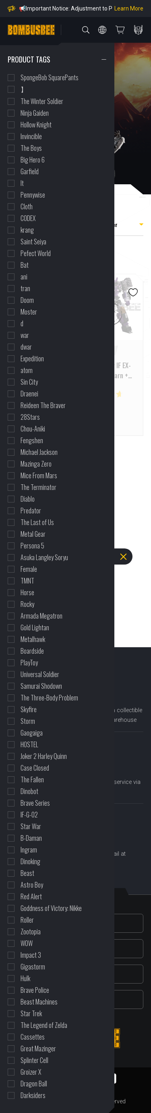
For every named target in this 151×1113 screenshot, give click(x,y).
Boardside (32, 651)
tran (25, 288)
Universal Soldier (40, 674)
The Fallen (32, 779)
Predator (31, 510)
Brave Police (35, 990)
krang (27, 230)
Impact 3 (31, 955)
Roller (27, 920)
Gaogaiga (32, 733)
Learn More (128, 8)
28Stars (30, 417)
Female (29, 569)
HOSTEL (29, 744)
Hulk (25, 978)
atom (27, 370)
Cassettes (33, 1037)
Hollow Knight (36, 124)
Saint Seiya (33, 241)
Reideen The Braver (43, 405)
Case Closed (35, 768)
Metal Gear (33, 534)
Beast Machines (39, 1002)
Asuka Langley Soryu (44, 557)
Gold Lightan (35, 627)
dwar (26, 347)
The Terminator (38, 487)
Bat (25, 265)
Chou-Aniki (33, 429)
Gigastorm (33, 966)
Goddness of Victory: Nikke (51, 908)
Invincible (31, 136)
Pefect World (36, 253)
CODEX (28, 218)
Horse (27, 592)
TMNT (27, 581)
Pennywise (33, 195)
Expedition (32, 358)
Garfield (30, 171)
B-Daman (31, 838)
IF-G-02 (29, 814)
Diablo (28, 499)
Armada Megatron (41, 616)
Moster (29, 312)
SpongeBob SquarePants (50, 77)
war (25, 335)
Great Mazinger (38, 1048)
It (22, 183)
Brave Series (35, 803)
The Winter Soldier (42, 101)
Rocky (27, 604)
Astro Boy (32, 885)
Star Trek (31, 1013)
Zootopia (31, 931)
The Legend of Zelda (44, 1025)
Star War (31, 826)
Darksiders (33, 1095)
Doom (27, 300)
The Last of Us (37, 522)
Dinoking (30, 861)
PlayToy (29, 662)
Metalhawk (33, 639)
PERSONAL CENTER (138, 30)
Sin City (29, 382)
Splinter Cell (34, 1060)
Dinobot (29, 791)
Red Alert (31, 896)
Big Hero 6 (33, 160)
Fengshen (32, 440)
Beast (27, 873)
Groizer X (31, 1072)
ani (24, 276)
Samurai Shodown (41, 686)
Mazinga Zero (36, 464)
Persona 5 (32, 545)
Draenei (29, 393)
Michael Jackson (39, 452)
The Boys (31, 148)
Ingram (29, 850)
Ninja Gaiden (35, 113)
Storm (28, 721)
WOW (27, 943)
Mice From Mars (39, 475)
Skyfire (29, 709)
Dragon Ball (34, 1083)
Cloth (27, 206)
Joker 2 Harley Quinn (44, 756)
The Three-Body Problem (49, 697)
